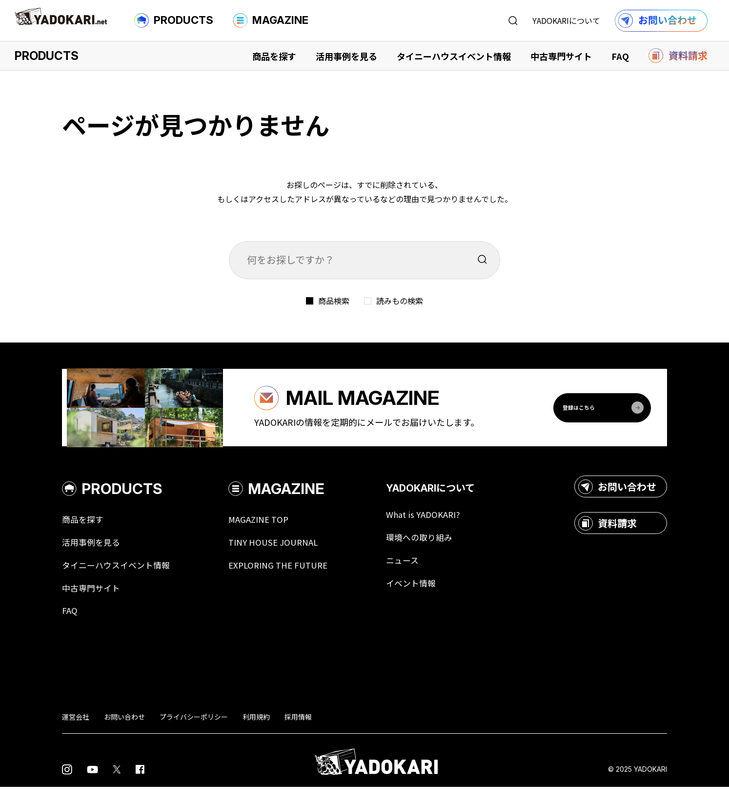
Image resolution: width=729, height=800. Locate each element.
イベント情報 (423, 595)
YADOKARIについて (566, 20)
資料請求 (607, 533)
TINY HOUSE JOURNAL (280, 553)
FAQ (620, 56)
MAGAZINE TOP (266, 530)
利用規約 (256, 730)
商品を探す (274, 56)
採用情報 (298, 730)
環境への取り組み (432, 548)
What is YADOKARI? (435, 525)
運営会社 (75, 730)
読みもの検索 (399, 300)
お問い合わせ (617, 497)
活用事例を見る (346, 56)
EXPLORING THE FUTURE (286, 577)
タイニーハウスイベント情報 (454, 56)
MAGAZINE (270, 20)
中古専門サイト (561, 56)
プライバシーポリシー (194, 730)
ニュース (414, 572)
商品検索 (333, 300)
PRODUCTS (173, 20)
